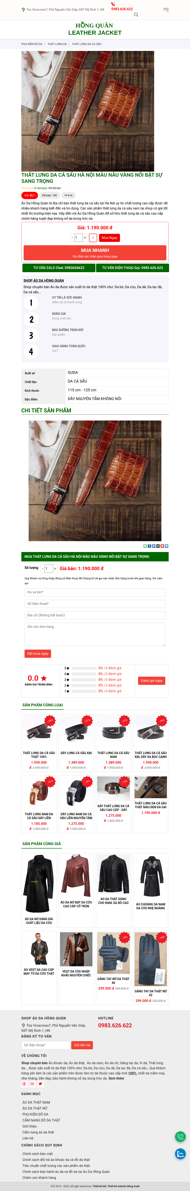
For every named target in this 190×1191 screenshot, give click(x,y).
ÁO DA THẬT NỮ (34, 1108)
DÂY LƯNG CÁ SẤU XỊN (76, 753)
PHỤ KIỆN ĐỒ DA (35, 1114)
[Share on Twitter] (154, 546)
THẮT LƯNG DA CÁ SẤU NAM (113, 755)
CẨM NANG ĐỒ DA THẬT (41, 1120)
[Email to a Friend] (158, 546)
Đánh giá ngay (151, 681)
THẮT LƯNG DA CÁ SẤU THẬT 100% (39, 755)
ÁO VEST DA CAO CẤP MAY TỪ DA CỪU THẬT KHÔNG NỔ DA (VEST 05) (38, 971)
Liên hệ (27, 1138)
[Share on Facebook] (149, 546)
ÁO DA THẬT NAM (36, 1102)
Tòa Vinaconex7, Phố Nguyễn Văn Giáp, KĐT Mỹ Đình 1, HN (62, 9)
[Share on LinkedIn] (166, 546)
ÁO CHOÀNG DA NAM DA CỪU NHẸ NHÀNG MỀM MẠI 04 (150, 906)
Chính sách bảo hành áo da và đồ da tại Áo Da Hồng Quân (66, 1172)
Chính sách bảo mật (37, 1154)
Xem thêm (116, 1078)
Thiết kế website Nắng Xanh (124, 1186)
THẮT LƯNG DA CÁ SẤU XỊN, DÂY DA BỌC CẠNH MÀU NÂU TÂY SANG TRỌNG (151, 755)
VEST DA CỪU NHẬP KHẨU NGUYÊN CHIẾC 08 (76, 973)
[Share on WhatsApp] (145, 546)
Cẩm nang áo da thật (38, 1132)
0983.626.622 (122, 9)
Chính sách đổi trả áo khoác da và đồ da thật (56, 1160)
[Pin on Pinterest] (162, 546)
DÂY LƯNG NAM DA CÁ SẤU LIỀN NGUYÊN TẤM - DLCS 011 (76, 816)
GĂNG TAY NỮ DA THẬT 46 (113, 980)
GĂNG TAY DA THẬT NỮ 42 (151, 993)
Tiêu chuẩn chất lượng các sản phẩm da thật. (56, 1166)
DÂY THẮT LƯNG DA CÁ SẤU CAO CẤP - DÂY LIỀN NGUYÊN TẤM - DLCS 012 (113, 808)
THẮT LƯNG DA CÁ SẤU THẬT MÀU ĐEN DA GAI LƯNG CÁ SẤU (151, 805)
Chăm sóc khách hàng (39, 1178)
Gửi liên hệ (82, 1045)
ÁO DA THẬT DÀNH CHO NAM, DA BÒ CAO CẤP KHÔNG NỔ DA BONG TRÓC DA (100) (113, 901)
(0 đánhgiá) (40, 188)
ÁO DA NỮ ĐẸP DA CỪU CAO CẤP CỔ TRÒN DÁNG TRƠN (76, 904)
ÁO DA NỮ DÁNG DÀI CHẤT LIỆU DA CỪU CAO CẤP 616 (39, 921)
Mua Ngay (109, 238)
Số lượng (31, 568)
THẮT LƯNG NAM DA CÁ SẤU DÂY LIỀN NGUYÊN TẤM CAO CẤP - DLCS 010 (39, 816)
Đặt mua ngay (37, 654)
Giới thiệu (29, 1126)
